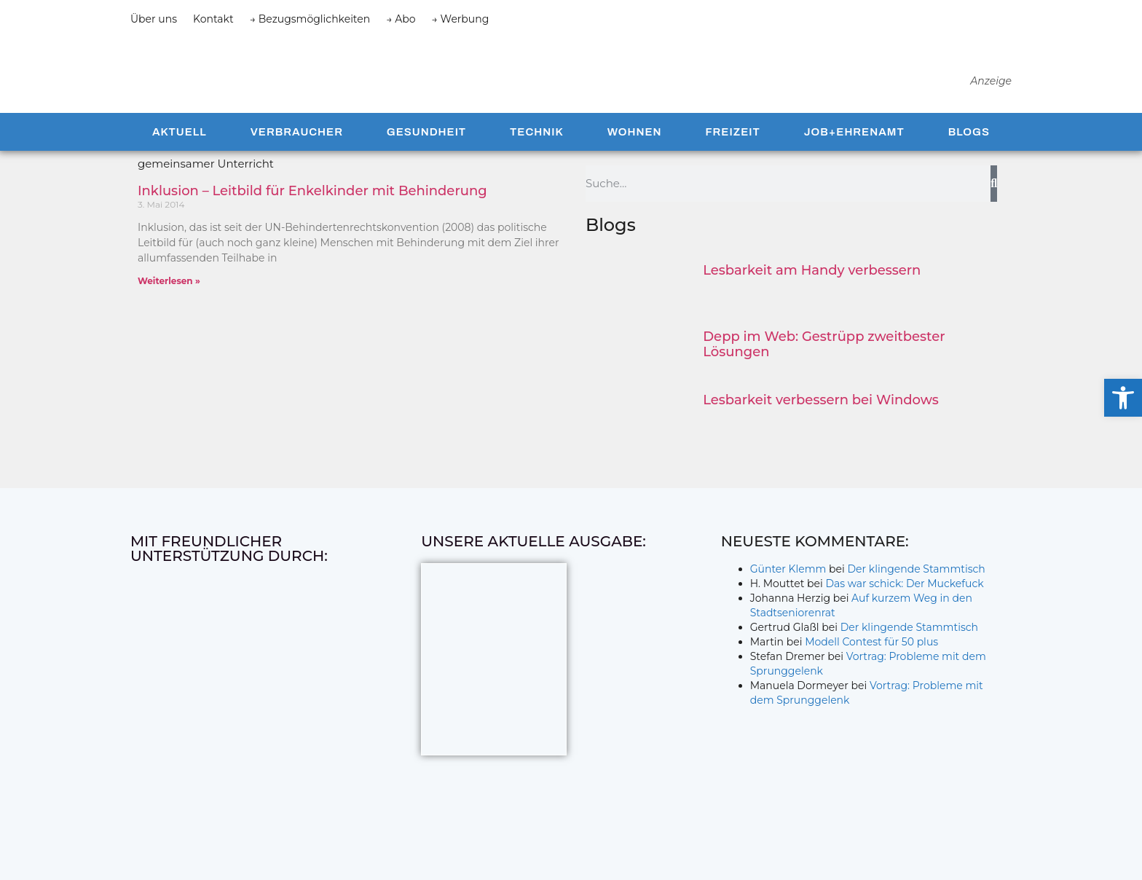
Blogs (969, 159)
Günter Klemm (788, 595)
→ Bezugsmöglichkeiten (310, 18)
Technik (537, 159)
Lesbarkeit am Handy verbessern (812, 297)
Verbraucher (297, 159)
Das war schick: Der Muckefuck (904, 610)
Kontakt (213, 18)
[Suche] (994, 210)
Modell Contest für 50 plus (871, 668)
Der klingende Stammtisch (916, 595)
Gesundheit (426, 159)
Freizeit (732, 159)
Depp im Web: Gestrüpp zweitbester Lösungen (824, 371)
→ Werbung (460, 18)
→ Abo (400, 18)
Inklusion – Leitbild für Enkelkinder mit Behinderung (312, 218)
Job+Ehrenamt (854, 159)
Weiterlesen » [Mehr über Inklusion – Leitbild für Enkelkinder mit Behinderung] (169, 307)
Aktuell (179, 159)
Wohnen (634, 159)
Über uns (153, 18)
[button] (1123, 398)
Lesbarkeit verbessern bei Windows (821, 427)
